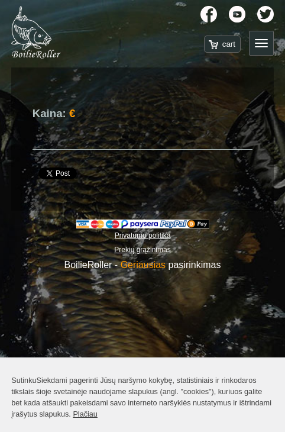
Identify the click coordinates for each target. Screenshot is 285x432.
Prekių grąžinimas (142, 250)
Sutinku (23, 380)
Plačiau (85, 414)
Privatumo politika (143, 235)
